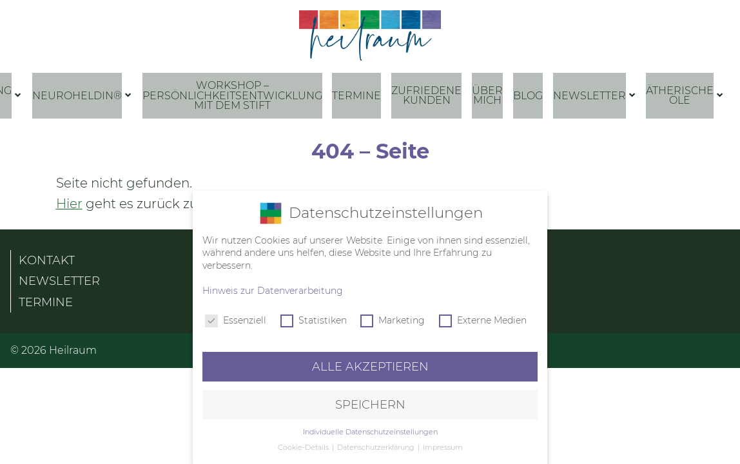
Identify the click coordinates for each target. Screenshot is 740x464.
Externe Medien (483, 319)
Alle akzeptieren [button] (370, 365)
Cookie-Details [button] (304, 446)
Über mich (487, 95)
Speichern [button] (370, 403)
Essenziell (235, 319)
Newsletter (589, 96)
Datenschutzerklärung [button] (376, 446)
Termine (356, 96)
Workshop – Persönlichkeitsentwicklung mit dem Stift (232, 95)
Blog (528, 96)
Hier (69, 199)
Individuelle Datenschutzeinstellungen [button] (370, 430)
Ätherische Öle (680, 95)
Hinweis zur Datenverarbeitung (272, 289)
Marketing (392, 319)
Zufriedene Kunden (426, 95)
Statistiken (313, 319)
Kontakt (47, 256)
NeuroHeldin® (77, 96)
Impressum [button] (443, 446)
